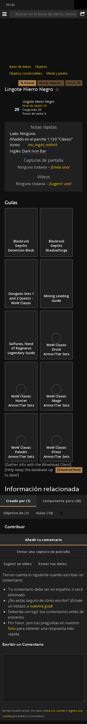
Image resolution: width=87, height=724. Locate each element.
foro (12, 628)
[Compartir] (82, 14)
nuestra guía (41, 606)
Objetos (41, 66)
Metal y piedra (57, 73)
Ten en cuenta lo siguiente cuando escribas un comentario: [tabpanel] (43, 645)
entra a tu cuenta (54, 710)
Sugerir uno (60, 183)
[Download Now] (69, 470)
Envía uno (60, 167)
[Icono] (12, 105)
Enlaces (29, 83)
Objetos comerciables (25, 73)
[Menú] (4, 14)
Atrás (10, 4)
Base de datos (20, 66)
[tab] (18, 501)
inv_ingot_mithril (39, 144)
